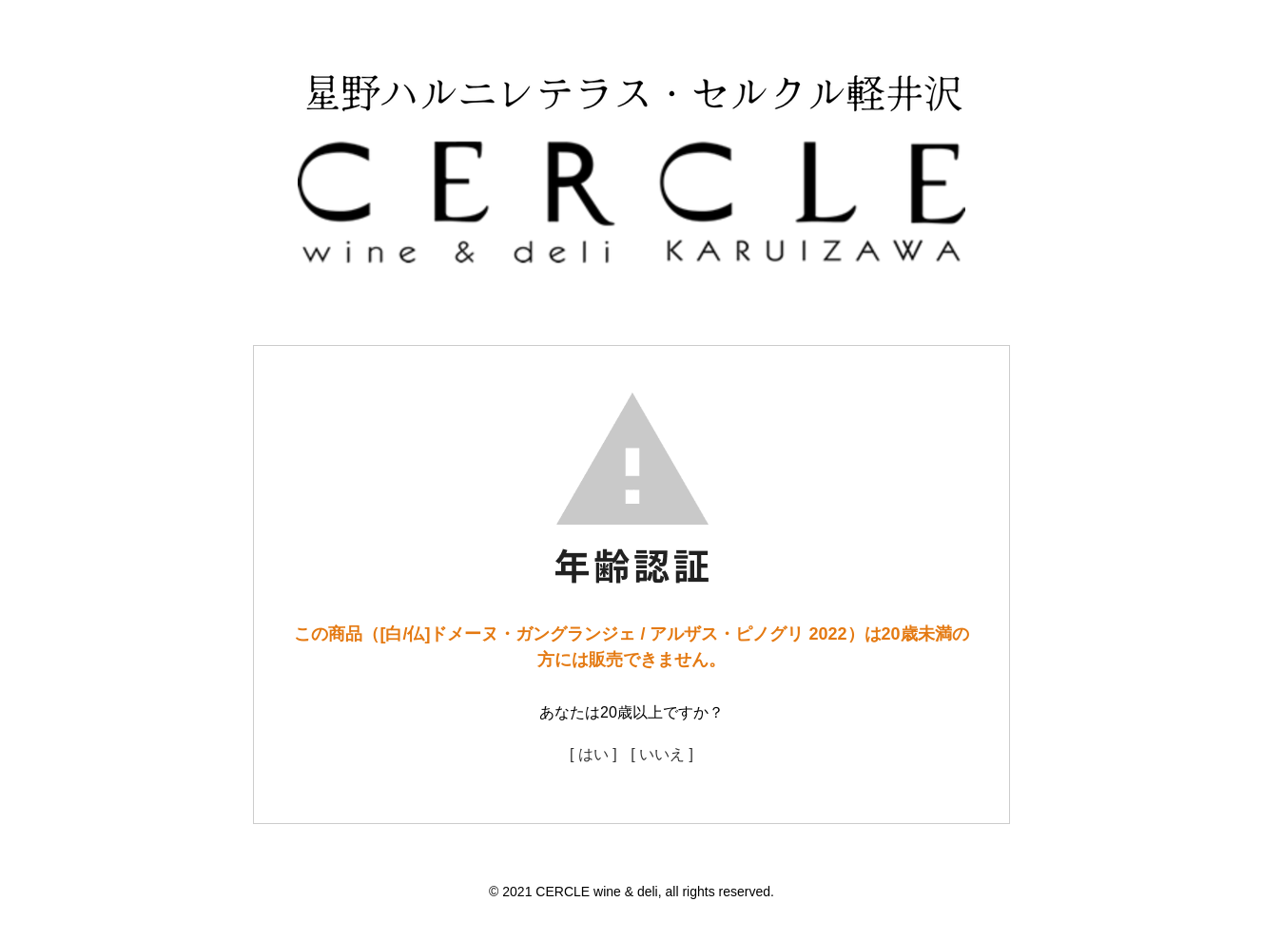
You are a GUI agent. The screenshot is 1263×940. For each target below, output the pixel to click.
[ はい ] (593, 754)
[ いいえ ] (662, 754)
